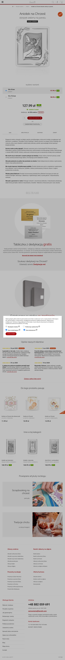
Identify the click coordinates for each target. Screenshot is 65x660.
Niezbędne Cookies (14, 327)
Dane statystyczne (31, 330)
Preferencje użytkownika (32, 327)
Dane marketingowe (14, 330)
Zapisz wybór (11, 333)
